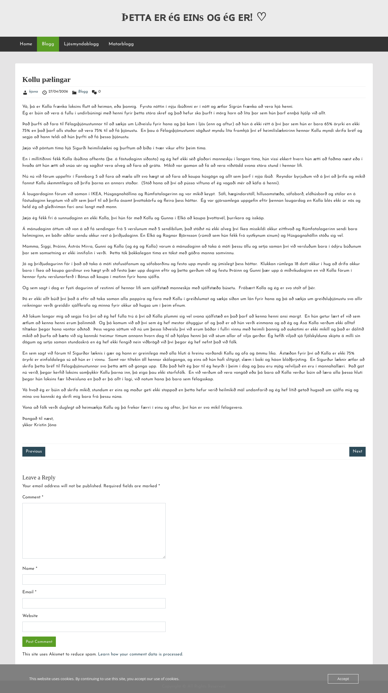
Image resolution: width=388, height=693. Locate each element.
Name (29, 569)
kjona (33, 91)
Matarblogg (121, 44)
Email (29, 592)
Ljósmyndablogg (81, 44)
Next (357, 451)
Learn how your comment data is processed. (140, 654)
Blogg (48, 44)
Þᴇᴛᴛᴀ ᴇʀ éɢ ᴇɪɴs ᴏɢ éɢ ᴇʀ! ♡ (194, 17)
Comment (32, 497)
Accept (343, 678)
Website (30, 616)
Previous (34, 451)
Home (26, 44)
